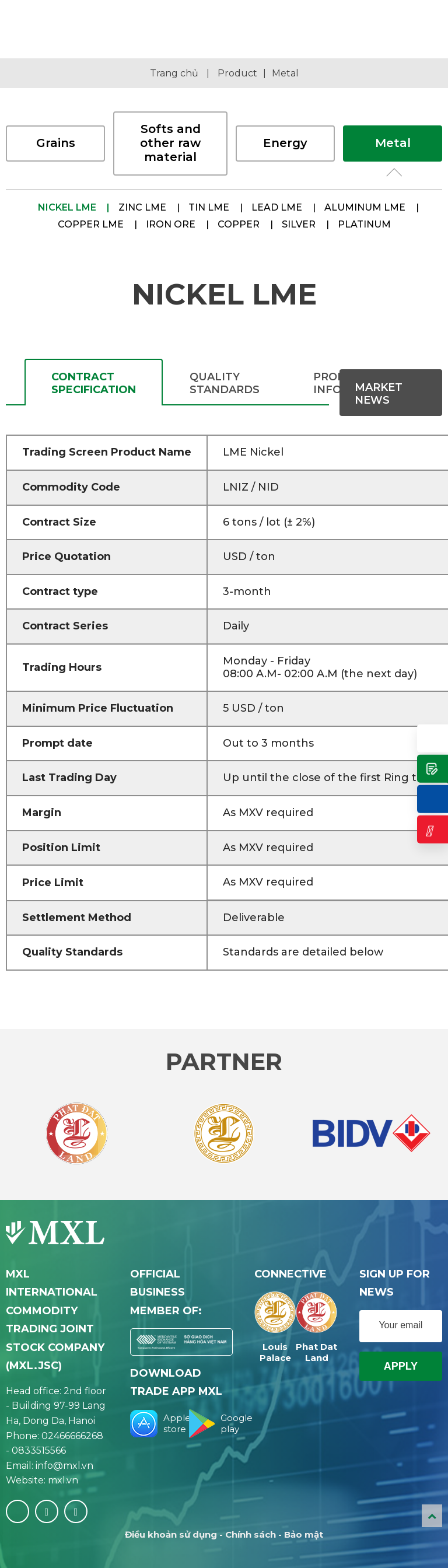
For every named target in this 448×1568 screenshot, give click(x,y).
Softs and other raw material (170, 143)
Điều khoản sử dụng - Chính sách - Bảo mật (224, 1534)
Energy (285, 143)
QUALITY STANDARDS (225, 383)
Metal (285, 73)
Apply (401, 1366)
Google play (211, 1423)
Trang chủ (174, 73)
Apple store (152, 1423)
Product (237, 73)
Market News (378, 394)
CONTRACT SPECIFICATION (93, 383)
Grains (55, 143)
